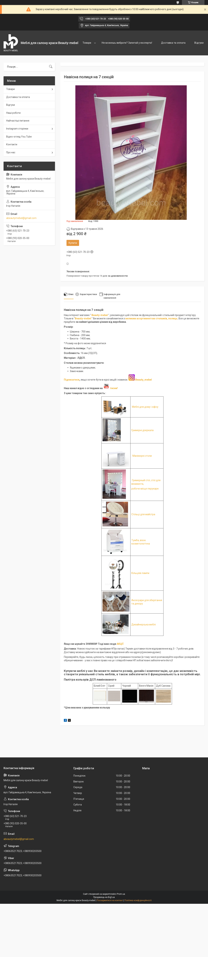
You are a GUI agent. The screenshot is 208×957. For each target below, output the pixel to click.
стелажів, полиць (166, 318)
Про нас (10, 152)
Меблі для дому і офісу (145, 406)
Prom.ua (121, 894)
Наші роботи (13, 112)
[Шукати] (50, 66)
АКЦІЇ (120, 643)
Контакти (11, 144)
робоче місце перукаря (145, 488)
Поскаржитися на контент (110, 900)
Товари (87, 42)
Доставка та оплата (173, 42)
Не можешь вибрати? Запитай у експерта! (127, 42)
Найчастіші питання (17, 120)
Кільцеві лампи (140, 573)
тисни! (110, 388)
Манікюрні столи (142, 455)
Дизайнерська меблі (143, 624)
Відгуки (199, 42)
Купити (73, 242)
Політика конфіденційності (138, 900)
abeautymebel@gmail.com (21, 218)
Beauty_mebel (143, 379)
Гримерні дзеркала (142, 430)
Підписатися (71, 379)
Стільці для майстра (143, 514)
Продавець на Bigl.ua (104, 897)
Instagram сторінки (17, 128)
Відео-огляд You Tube (19, 136)
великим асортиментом (140, 318)
